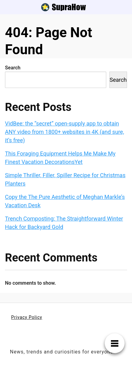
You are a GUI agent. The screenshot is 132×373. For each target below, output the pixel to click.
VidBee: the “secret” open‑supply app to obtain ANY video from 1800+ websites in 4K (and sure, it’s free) (64, 131)
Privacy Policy (26, 317)
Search (12, 68)
